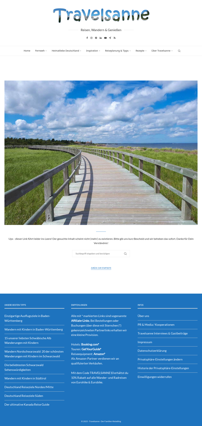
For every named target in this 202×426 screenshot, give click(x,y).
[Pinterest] (96, 38)
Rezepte (140, 50)
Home (27, 50)
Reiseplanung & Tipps (117, 50)
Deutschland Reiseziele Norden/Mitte (28, 387)
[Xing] (110, 38)
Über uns (143, 316)
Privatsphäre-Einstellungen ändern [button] (160, 359)
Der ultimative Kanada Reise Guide (26, 404)
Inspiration (92, 50)
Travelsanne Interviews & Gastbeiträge (163, 333)
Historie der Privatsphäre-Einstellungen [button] (163, 368)
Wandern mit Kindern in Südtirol (25, 378)
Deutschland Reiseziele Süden (23, 396)
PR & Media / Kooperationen (156, 324)
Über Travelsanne (161, 50)
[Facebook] (87, 38)
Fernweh (40, 50)
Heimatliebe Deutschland (65, 50)
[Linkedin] (101, 38)
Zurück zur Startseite (101, 268)
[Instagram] (91, 38)
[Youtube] (105, 38)
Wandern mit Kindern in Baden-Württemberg (33, 329)
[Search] (179, 51)
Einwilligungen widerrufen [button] (155, 377)
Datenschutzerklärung (152, 350)
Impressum (145, 342)
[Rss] (115, 38)
